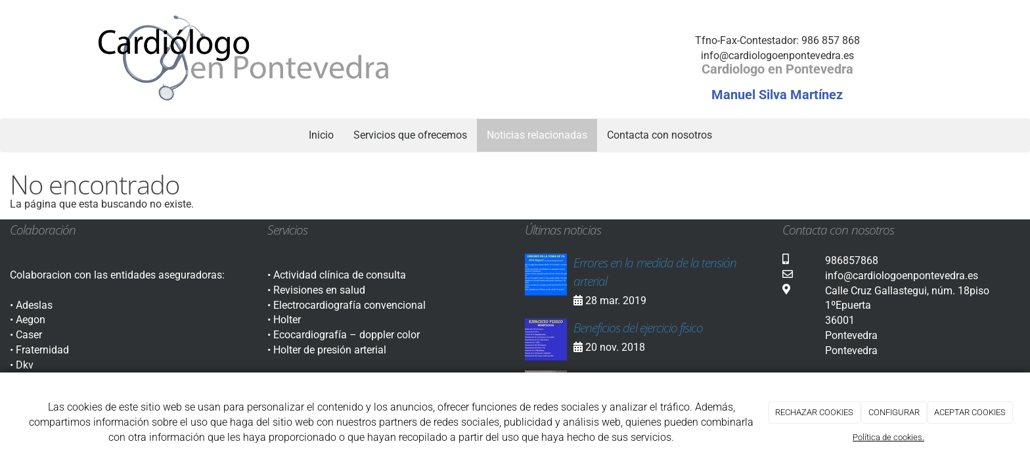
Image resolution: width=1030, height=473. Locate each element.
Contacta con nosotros (659, 135)
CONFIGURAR (894, 412)
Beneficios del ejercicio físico (638, 327)
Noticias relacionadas (537, 135)
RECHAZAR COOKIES (814, 412)
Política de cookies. (888, 437)
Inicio (321, 135)
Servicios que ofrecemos (410, 135)
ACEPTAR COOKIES (970, 412)
